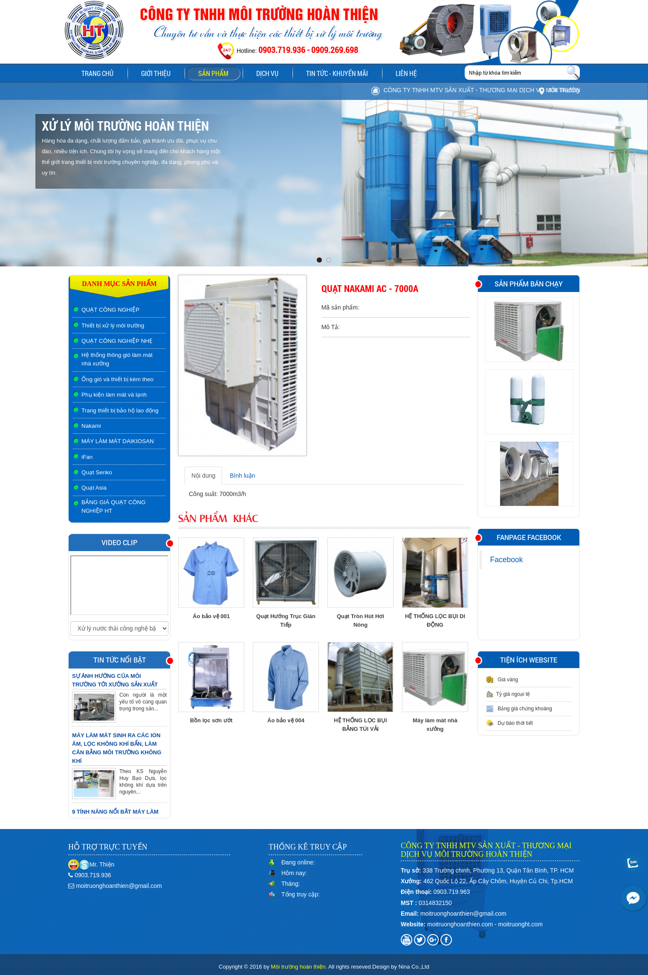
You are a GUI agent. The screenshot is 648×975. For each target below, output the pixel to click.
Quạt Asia (94, 488)
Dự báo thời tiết (509, 723)
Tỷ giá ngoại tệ (508, 694)
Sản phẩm (219, 74)
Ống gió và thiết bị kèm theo (117, 379)
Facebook (506, 559)
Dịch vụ (267, 73)
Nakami (91, 426)
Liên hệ (406, 73)
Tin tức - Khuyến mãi (337, 73)
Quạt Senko (96, 472)
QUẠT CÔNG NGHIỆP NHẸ (117, 341)
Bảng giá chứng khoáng (519, 709)
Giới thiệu (156, 73)
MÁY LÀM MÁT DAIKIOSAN (117, 441)
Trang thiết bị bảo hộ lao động (120, 410)
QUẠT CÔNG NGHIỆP (110, 310)
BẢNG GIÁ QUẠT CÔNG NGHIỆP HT (113, 506)
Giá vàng (502, 680)
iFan (87, 457)
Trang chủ (97, 73)
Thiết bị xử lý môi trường (112, 325)
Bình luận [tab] (242, 475)
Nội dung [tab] (203, 475)
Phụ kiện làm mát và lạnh (114, 394)
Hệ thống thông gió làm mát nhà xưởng (117, 359)
